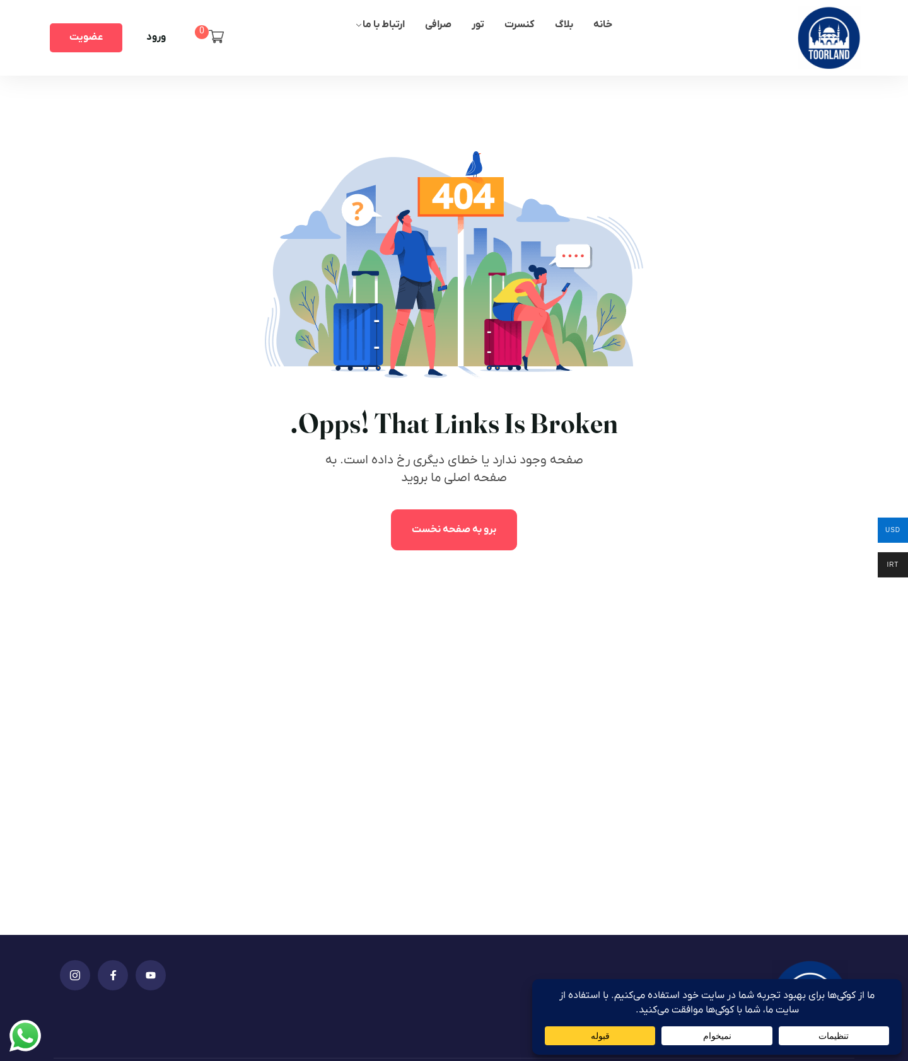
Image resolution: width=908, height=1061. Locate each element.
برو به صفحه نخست (454, 529)
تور (478, 24)
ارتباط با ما (384, 24)
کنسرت (519, 24)
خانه (602, 24)
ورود (156, 37)
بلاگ (564, 24)
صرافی (438, 24)
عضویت (86, 37)
